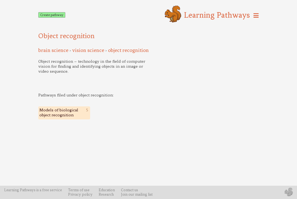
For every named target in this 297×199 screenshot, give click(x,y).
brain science (53, 50)
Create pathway (51, 15)
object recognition (128, 50)
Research (106, 194)
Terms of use (79, 190)
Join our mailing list (137, 194)
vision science (88, 50)
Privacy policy (80, 194)
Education (107, 190)
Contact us (129, 190)
